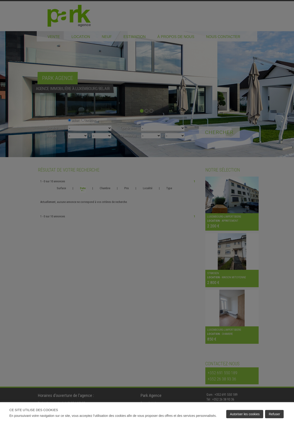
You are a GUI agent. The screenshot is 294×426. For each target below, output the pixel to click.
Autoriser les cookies (245, 414)
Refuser (274, 414)
